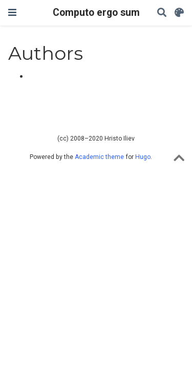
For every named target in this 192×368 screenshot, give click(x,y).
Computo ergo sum (96, 12)
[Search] (161, 13)
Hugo (143, 156)
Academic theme (99, 156)
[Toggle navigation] (12, 12)
